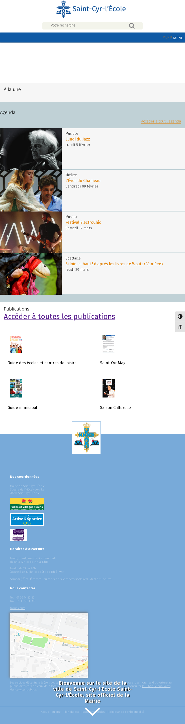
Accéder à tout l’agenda (161, 121)
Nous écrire (17, 608)
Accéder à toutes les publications (59, 316)
